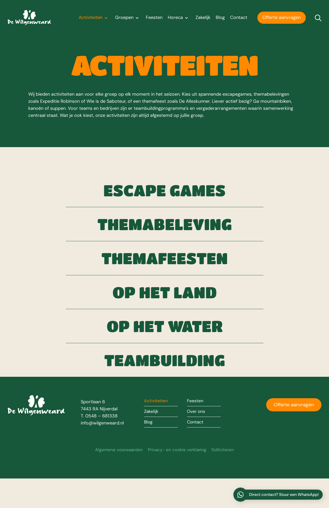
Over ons (196, 441)
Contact (238, 17)
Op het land (164, 309)
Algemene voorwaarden (118, 479)
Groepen (128, 17)
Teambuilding (164, 386)
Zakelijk (203, 17)
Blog (220, 17)
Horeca (179, 17)
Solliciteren (224, 479)
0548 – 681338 (101, 445)
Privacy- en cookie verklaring (178, 479)
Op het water (164, 347)
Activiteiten (94, 17)
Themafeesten (164, 270)
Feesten (154, 17)
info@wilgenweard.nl (102, 452)
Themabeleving (164, 231)
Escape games (164, 192)
